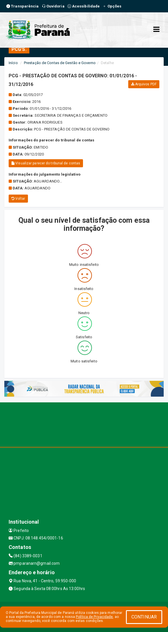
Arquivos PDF (143, 84)
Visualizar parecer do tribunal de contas (46, 163)
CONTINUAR (144, 617)
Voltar (18, 199)
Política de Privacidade (94, 617)
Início (13, 63)
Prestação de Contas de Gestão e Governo (60, 63)
